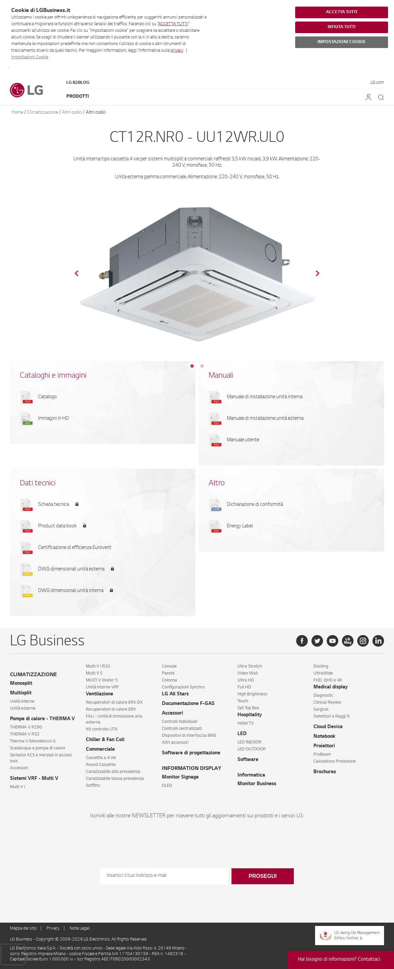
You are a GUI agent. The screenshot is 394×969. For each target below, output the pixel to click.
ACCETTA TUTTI (173, 24)
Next (317, 273)
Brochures (324, 772)
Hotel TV (245, 723)
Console (169, 666)
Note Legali (80, 928)
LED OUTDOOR (251, 749)
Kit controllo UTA (102, 729)
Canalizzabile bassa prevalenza (115, 779)
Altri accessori (175, 742)
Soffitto (93, 785)
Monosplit (21, 683)
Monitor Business (256, 784)
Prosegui (263, 876)
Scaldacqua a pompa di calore (37, 748)
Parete (168, 673)
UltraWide (323, 673)
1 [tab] (192, 366)
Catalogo (47, 397)
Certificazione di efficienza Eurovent (74, 548)
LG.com (377, 83)
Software (247, 760)
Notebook (324, 736)
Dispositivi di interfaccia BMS (189, 735)
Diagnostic (323, 695)
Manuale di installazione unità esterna (265, 418)
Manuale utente (243, 440)
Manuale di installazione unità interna (264, 397)
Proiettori (324, 746)
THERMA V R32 (24, 734)
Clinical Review (327, 702)
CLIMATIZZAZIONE (33, 675)
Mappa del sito (23, 928)
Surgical (320, 709)
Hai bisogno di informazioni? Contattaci (339, 959)
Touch (242, 701)
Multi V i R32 (98, 666)
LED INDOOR (249, 742)
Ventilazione (99, 694)
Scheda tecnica (53, 505)
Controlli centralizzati (182, 729)
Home (17, 112)
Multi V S (94, 673)
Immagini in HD (53, 418)
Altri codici (72, 112)
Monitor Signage (180, 777)
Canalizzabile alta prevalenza (113, 772)
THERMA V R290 (26, 727)
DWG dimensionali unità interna (70, 591)
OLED (167, 785)
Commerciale (100, 749)
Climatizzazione (42, 112)
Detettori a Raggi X (331, 716)
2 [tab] (202, 366)
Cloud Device (328, 727)
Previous (76, 273)
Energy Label (240, 526)
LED (242, 734)
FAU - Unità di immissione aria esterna (114, 719)
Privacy (53, 928)
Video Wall (247, 673)
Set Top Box (248, 708)
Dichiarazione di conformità (255, 505)
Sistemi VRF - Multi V (34, 778)
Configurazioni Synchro (183, 687)
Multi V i (17, 787)
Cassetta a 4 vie (101, 758)
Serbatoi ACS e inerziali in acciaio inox (41, 758)
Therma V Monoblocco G (33, 741)
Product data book (57, 526)
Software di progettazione (191, 753)
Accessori (19, 768)
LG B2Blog (77, 83)
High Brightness (252, 694)
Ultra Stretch (249, 666)
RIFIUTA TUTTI (342, 27)
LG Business (21, 939)
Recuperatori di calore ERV (111, 709)
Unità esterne (22, 708)
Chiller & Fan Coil (105, 740)
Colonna (169, 680)
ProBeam (322, 754)
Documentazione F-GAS (188, 704)
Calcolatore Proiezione (334, 761)
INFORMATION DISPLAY (191, 769)
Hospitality (249, 715)
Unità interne (22, 701)
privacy (176, 50)
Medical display (330, 687)
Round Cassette (101, 765)
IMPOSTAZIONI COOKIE (341, 42)
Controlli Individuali (179, 722)
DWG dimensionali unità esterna (71, 569)
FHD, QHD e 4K (327, 680)
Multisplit (21, 693)
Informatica (251, 775)
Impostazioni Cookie (29, 57)
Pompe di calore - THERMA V (42, 719)
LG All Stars (175, 694)
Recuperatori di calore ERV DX (114, 702)
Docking (320, 666)
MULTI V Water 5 (102, 680)
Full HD (244, 687)
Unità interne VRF (102, 687)
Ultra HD (245, 680)
